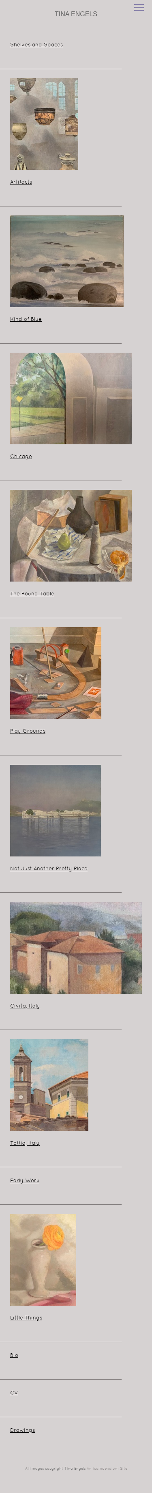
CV (14, 1393)
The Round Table (32, 594)
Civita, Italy (25, 1006)
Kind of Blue (26, 319)
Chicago (21, 456)
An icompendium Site (107, 1469)
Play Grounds (27, 731)
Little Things (26, 1318)
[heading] (76, 14)
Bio (14, 1355)
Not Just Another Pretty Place (49, 869)
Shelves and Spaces (36, 45)
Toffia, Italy (25, 1143)
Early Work (24, 1181)
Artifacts (21, 182)
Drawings (22, 1430)
